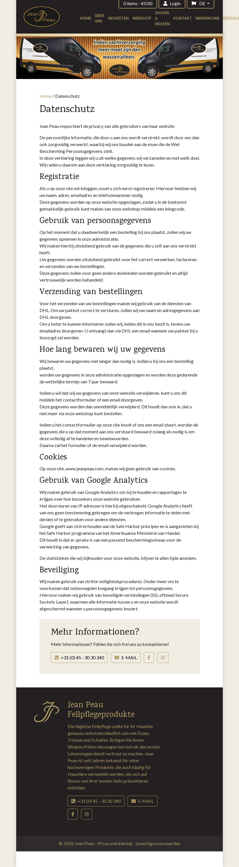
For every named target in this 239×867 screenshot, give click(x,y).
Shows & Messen (162, 18)
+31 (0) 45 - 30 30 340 (79, 657)
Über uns (99, 18)
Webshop (141, 18)
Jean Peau (85, 843)
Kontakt (182, 18)
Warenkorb (207, 18)
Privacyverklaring (115, 843)
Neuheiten (118, 18)
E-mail (126, 657)
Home (85, 18)
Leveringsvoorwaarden (158, 843)
